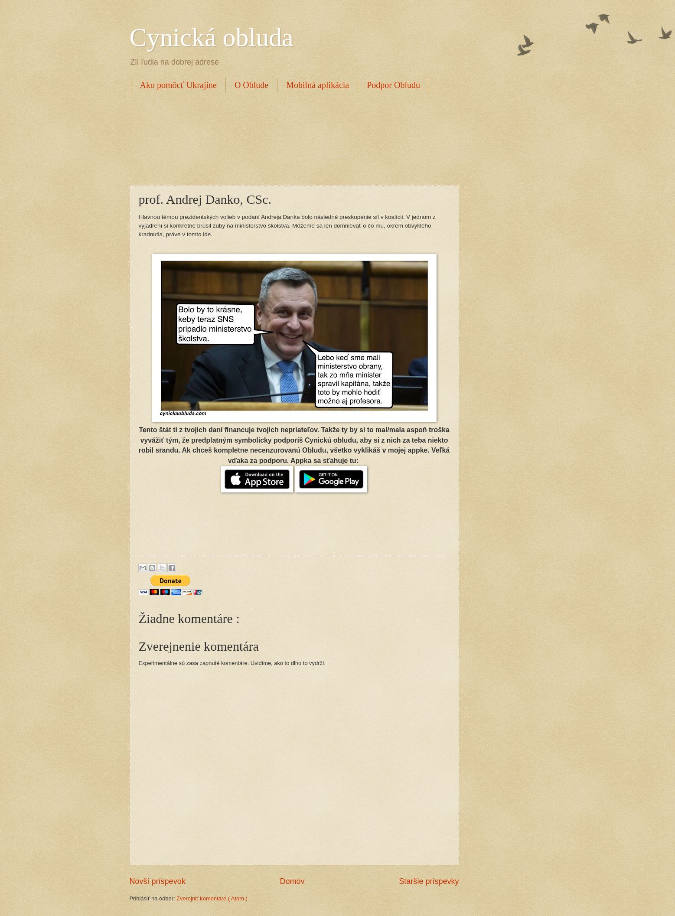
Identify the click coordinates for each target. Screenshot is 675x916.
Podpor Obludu (393, 85)
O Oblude (251, 85)
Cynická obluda (211, 37)
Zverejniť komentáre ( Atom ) (212, 898)
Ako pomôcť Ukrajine (178, 85)
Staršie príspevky (429, 881)
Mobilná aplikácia (317, 85)
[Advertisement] (287, 137)
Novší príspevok (158, 881)
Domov (292, 881)
